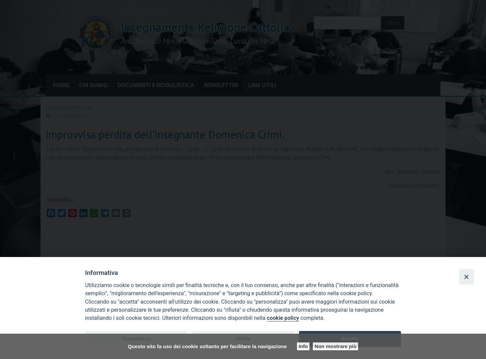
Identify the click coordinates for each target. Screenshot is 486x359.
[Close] (466, 276)
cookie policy (283, 318)
